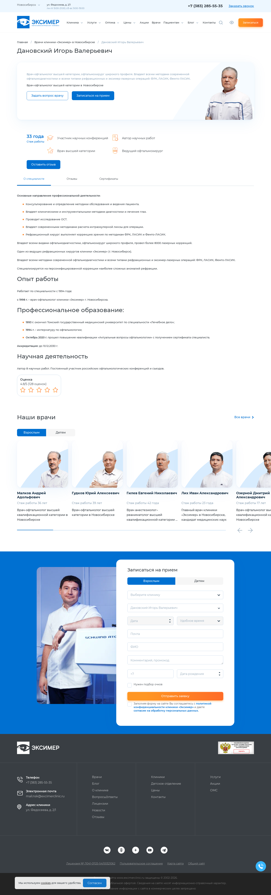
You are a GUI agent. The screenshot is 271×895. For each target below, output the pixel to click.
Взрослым (32, 432)
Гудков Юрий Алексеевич (95, 493)
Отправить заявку (175, 696)
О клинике (100, 790)
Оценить (242, 751)
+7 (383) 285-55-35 (205, 6)
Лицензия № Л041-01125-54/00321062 (90, 863)
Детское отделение (166, 783)
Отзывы (72, 178)
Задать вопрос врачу (47, 95)
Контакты (209, 22)
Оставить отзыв (43, 164)
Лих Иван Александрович (204, 493)
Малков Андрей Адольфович (31, 495)
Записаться (250, 22)
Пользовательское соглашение (141, 863)
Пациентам (171, 22)
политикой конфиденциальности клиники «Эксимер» (172, 705)
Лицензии (100, 803)
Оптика (110, 22)
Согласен (95, 883)
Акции (144, 22)
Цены (127, 22)
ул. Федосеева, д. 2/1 (41, 810)
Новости (98, 810)
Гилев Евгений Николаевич (152, 493)
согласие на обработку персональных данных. (166, 710)
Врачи (156, 22)
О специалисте (34, 178)
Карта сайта (175, 863)
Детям (61, 432)
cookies (46, 883)
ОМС (214, 790)
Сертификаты (108, 178)
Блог (191, 22)
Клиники (158, 777)
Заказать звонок (241, 6)
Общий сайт (196, 863)
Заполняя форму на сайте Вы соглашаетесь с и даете (172, 707)
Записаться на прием (93, 95)
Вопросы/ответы (105, 797)
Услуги (92, 22)
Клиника (73, 22)
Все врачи (242, 417)
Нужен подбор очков (148, 684)
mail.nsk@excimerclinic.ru (45, 796)
